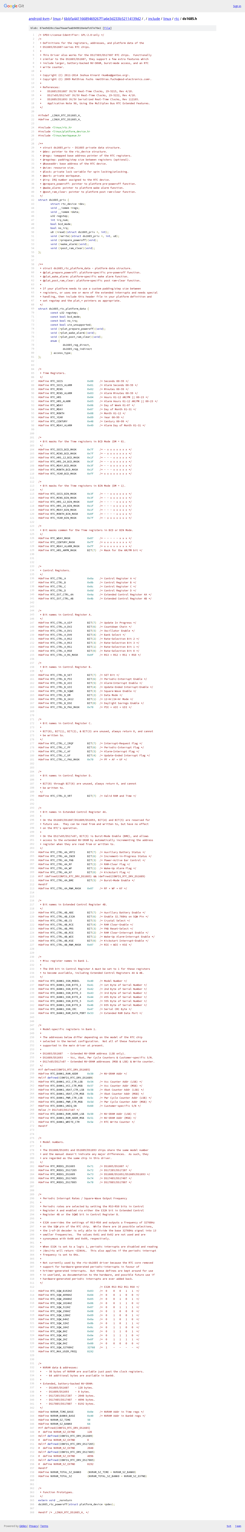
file (107, 28)
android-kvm (39, 18)
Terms (44, 1526)
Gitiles (23, 1526)
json (238, 1526)
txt (229, 1526)
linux (57, 18)
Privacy (33, 1526)
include (154, 18)
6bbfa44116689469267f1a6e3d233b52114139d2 (102, 18)
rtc (176, 18)
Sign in (237, 6)
